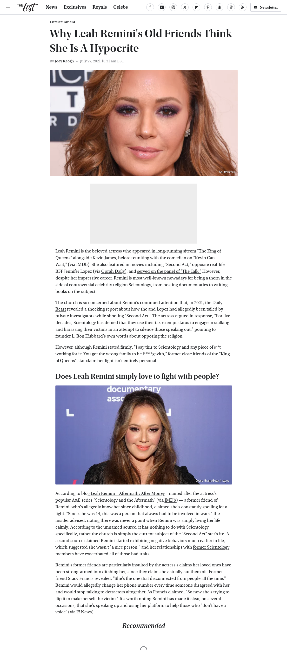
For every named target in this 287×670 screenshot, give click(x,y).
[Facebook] (150, 7)
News (51, 7)
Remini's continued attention (150, 302)
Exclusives (75, 7)
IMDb (82, 264)
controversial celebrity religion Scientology (110, 284)
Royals (100, 7)
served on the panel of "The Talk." (169, 271)
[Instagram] (173, 7)
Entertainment (62, 22)
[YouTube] (162, 7)
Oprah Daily (113, 271)
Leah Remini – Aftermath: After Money (128, 493)
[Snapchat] (219, 7)
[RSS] (243, 7)
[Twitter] (185, 7)
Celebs (120, 7)
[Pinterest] (208, 7)
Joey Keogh (64, 61)
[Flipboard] (196, 7)
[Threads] (231, 7)
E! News (84, 612)
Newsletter (266, 7)
